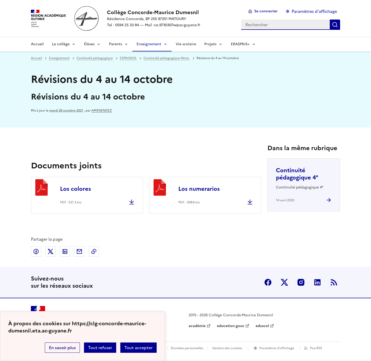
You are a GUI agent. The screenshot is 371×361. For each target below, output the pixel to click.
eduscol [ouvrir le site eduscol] (262, 326)
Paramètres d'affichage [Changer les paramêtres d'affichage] (314, 11)
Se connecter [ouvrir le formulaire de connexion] (266, 11)
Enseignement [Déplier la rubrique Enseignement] (149, 44)
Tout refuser (100, 348)
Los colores (75, 189)
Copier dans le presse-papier (94, 251)
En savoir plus (62, 348)
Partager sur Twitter (50, 251)
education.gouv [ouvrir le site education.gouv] (230, 326)
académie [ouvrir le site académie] (197, 326)
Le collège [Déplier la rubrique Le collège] (61, 44)
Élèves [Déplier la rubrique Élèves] (89, 44)
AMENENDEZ (101, 110)
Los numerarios (199, 189)
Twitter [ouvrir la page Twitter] (284, 282)
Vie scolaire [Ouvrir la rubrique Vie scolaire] (186, 44)
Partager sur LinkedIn (65, 251)
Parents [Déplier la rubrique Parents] (115, 44)
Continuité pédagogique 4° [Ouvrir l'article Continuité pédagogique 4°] (297, 174)
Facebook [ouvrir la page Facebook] (268, 282)
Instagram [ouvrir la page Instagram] (301, 282)
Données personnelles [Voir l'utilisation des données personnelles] (187, 348)
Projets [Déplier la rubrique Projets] (210, 44)
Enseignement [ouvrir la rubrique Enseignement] (59, 58)
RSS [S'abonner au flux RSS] (334, 282)
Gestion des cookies (227, 348)
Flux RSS (316, 348)
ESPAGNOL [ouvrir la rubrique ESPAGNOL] (128, 58)
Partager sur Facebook (36, 251)
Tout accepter (138, 348)
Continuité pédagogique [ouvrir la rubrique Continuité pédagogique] (95, 58)
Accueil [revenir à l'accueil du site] (37, 44)
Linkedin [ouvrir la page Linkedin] (317, 282)
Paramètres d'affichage (276, 348)
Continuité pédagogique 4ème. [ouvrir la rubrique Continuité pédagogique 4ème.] (167, 58)
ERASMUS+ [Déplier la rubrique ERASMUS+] (240, 44)
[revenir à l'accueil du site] (153, 12)
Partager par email (79, 251)
